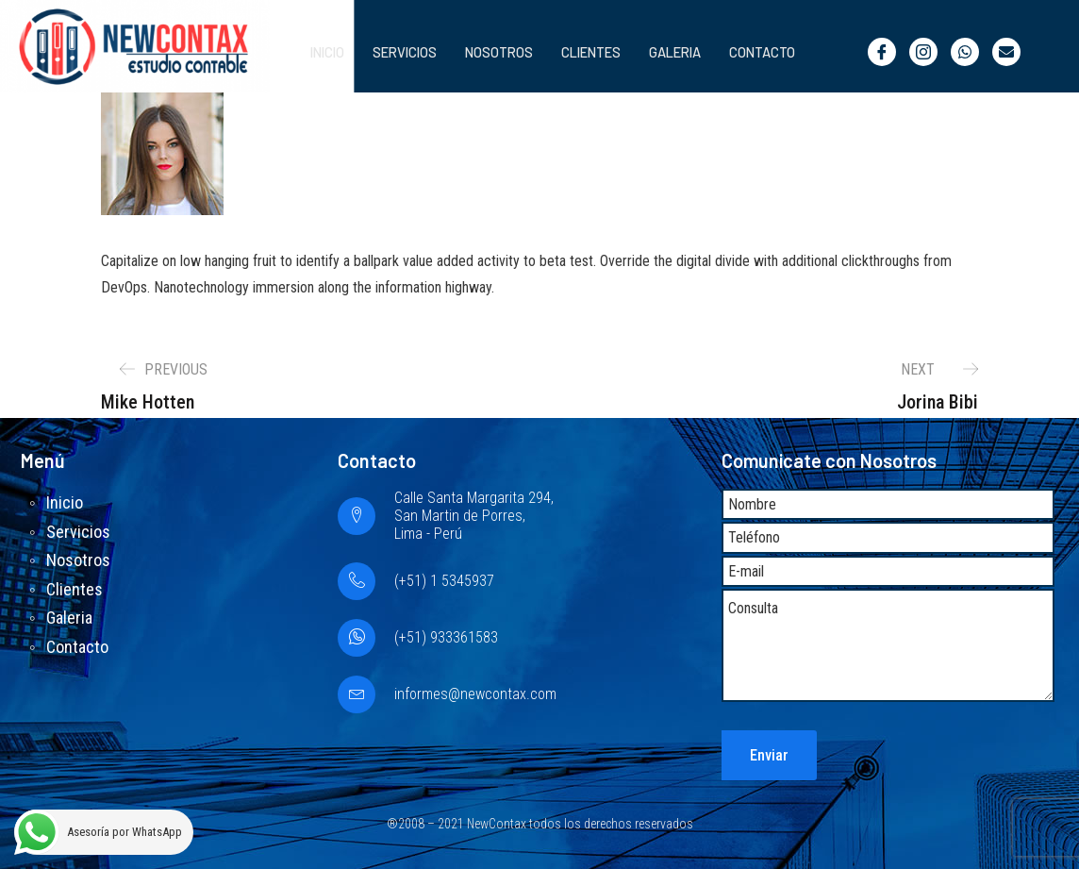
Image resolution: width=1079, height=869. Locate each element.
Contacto (760, 50)
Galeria (670, 50)
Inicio (306, 50)
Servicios (388, 50)
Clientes (581, 50)
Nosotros (485, 50)
